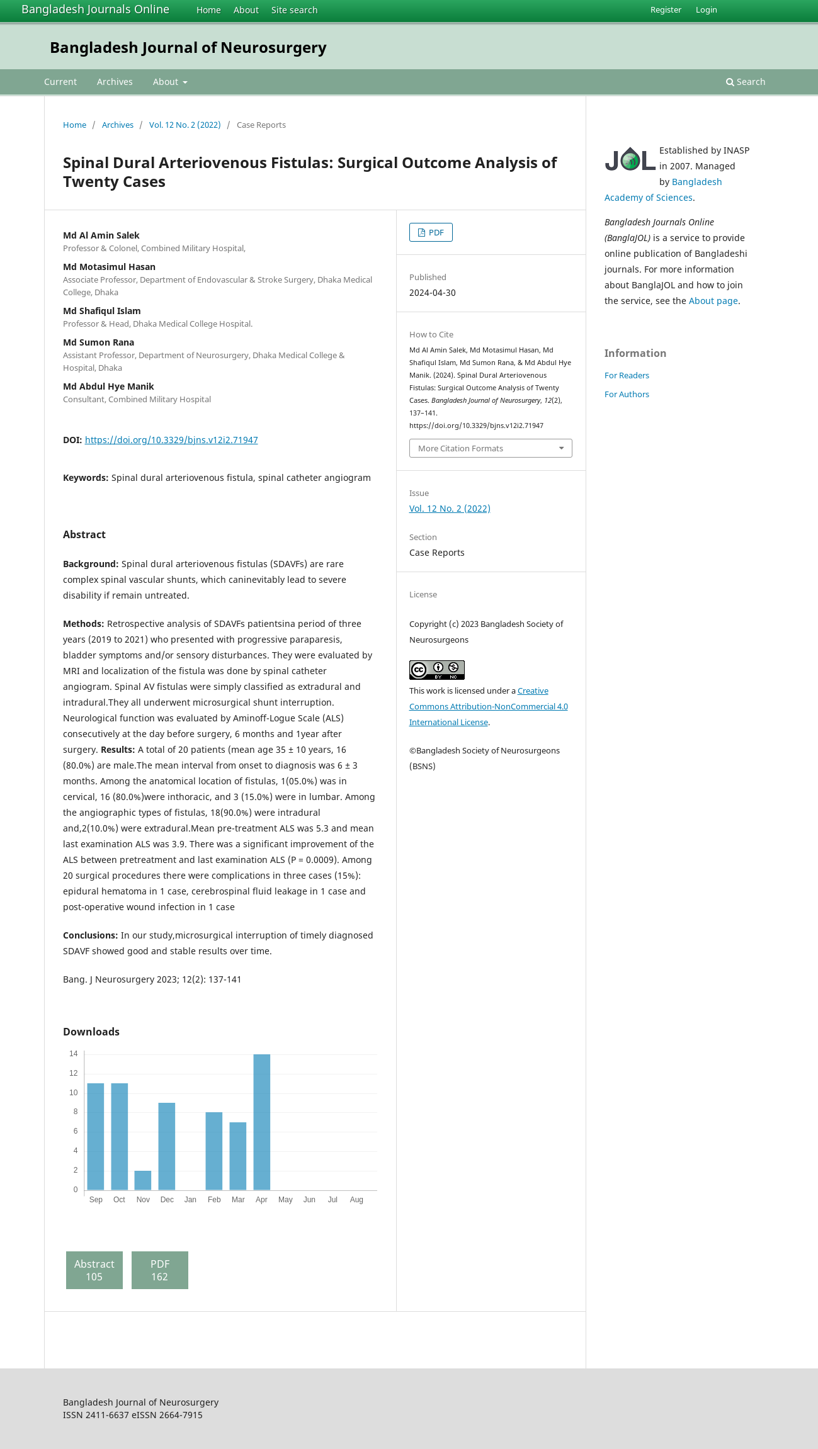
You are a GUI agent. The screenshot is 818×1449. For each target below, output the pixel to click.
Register (665, 9)
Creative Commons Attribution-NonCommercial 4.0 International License (488, 706)
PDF (435, 232)
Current (60, 81)
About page (713, 301)
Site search (294, 10)
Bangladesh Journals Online (95, 8)
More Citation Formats (460, 448)
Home (208, 10)
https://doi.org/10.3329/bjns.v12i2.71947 (171, 440)
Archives (115, 81)
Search (746, 81)
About (246, 10)
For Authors (627, 394)
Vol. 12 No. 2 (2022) (185, 124)
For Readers (627, 375)
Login (706, 9)
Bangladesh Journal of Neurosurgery (188, 47)
